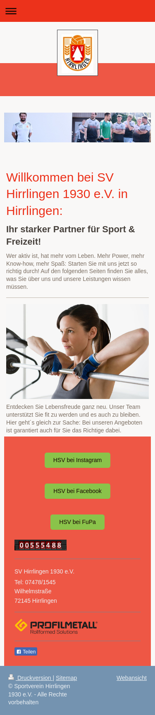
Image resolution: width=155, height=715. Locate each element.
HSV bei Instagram (77, 460)
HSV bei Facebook (77, 491)
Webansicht (132, 678)
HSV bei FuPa (77, 522)
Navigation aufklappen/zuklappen (77, 11)
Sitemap (66, 678)
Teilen (26, 652)
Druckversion (30, 678)
